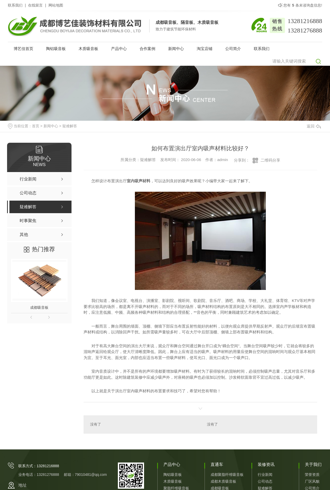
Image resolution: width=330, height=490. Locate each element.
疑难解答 (69, 126)
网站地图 (55, 5)
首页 (35, 126)
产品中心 (119, 48)
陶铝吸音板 (56, 48)
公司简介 (233, 48)
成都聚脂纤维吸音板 (227, 475)
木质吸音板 (88, 48)
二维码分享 (270, 160)
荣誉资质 (312, 475)
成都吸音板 (39, 307)
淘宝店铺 (204, 48)
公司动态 (265, 482)
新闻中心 (176, 48)
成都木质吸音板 (223, 482)
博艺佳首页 (23, 48)
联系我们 (15, 5)
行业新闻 (265, 475)
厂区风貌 (312, 482)
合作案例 (147, 48)
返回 (314, 126)
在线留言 (35, 5)
